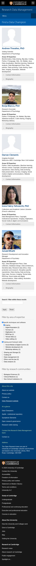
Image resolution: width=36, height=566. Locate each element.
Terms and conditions (9, 487)
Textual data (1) (10, 337)
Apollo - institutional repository (12, 414)
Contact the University (9, 471)
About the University (9, 520)
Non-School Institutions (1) (13, 379)
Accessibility (6, 474)
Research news (7, 548)
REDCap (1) (9, 334)
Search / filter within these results (14, 299)
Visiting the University (9, 538)
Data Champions (7, 410)
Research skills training (10, 425)
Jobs (3, 531)
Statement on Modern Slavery (12, 484)
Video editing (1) (11, 339)
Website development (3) (14, 347)
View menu (3, 3)
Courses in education (9, 514)
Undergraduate (7, 499)
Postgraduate (6, 503)
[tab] (18, 75)
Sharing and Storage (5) (12, 352)
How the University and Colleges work (15, 524)
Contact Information (13, 75)
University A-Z (7, 490)
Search (33, 3)
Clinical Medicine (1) (11, 377)
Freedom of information (10, 477)
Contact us (5, 397)
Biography (9, 79)
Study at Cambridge (9, 495)
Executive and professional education (14, 510)
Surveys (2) (9, 330)
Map (3, 535)
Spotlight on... (6, 559)
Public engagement (8, 555)
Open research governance (11, 421)
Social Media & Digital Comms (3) (16, 345)
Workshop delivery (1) (12, 349)
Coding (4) (7, 355)
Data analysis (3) (9, 361)
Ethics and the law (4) (11, 359)
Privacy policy (6, 394)
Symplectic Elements (9, 418)
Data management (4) (11, 357)
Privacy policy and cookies (11, 481)
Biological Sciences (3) (11, 374)
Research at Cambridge (10, 544)
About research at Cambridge (12, 552)
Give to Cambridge (8, 527)
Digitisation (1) (10, 332)
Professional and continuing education (15, 507)
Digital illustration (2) (12, 327)
